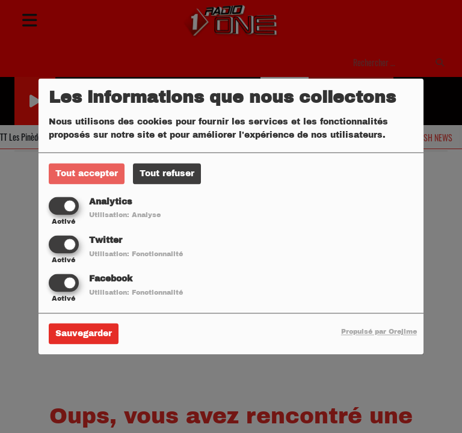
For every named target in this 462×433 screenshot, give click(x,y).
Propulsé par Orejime (379, 332)
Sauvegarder (83, 334)
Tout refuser (167, 173)
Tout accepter (86, 173)
